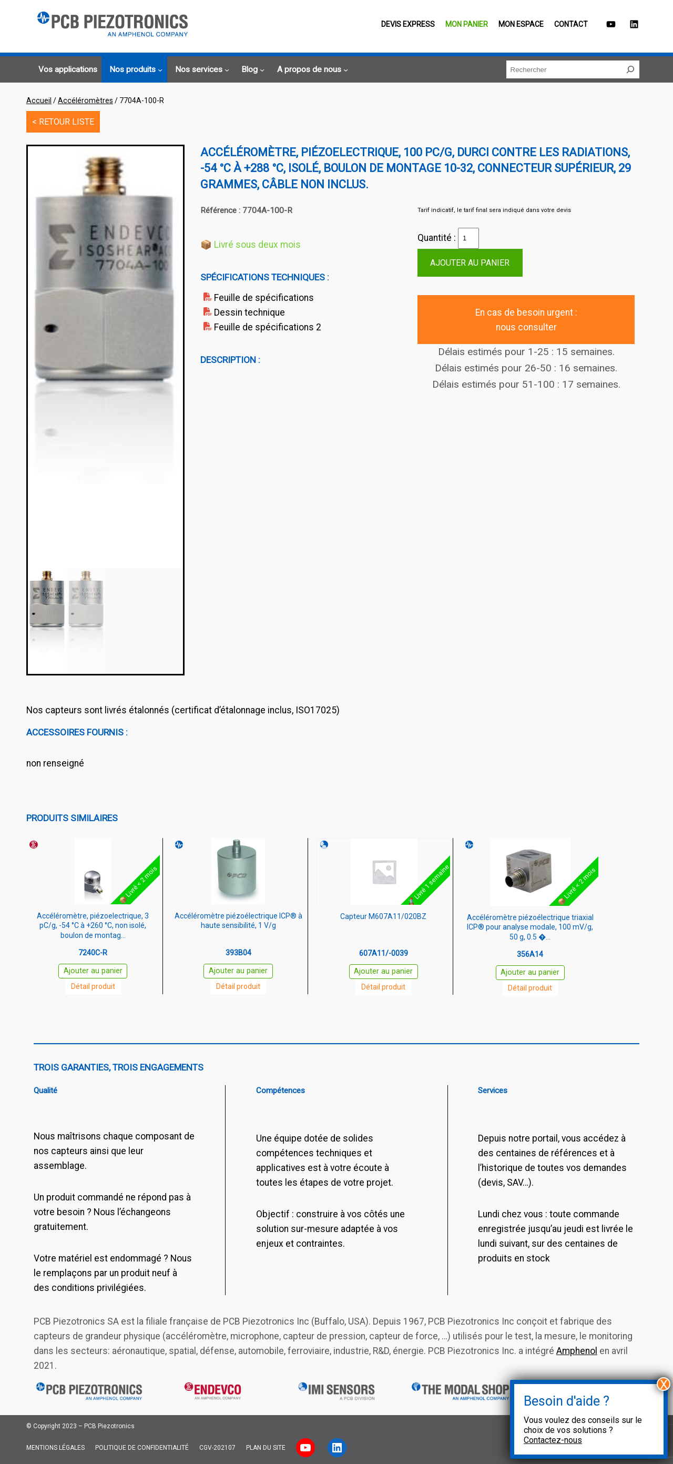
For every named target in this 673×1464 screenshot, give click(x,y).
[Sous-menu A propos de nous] (311, 70)
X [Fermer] (664, 1384)
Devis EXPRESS (408, 24)
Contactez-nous (553, 1440)
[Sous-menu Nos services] (200, 70)
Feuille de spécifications (264, 297)
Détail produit (93, 986)
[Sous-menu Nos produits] (134, 70)
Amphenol (576, 1351)
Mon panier (466, 24)
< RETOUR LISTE (63, 122)
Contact (571, 24)
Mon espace (521, 24)
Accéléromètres (85, 100)
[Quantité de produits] (468, 238)
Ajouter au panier (469, 263)
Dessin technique (249, 312)
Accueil (39, 100)
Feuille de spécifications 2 (267, 327)
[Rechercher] (630, 69)
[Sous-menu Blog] (251, 70)
